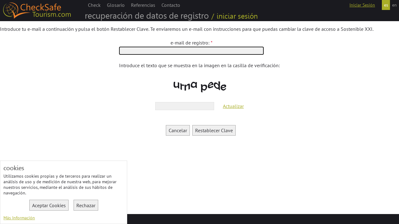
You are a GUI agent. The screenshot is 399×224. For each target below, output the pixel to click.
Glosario (116, 5)
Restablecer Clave (214, 130)
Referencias (143, 5)
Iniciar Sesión (362, 5)
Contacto (170, 5)
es (386, 5)
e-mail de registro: (190, 43)
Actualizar (233, 106)
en (394, 5)
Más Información (19, 218)
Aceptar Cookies (49, 205)
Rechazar (85, 205)
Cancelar (178, 130)
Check (94, 5)
